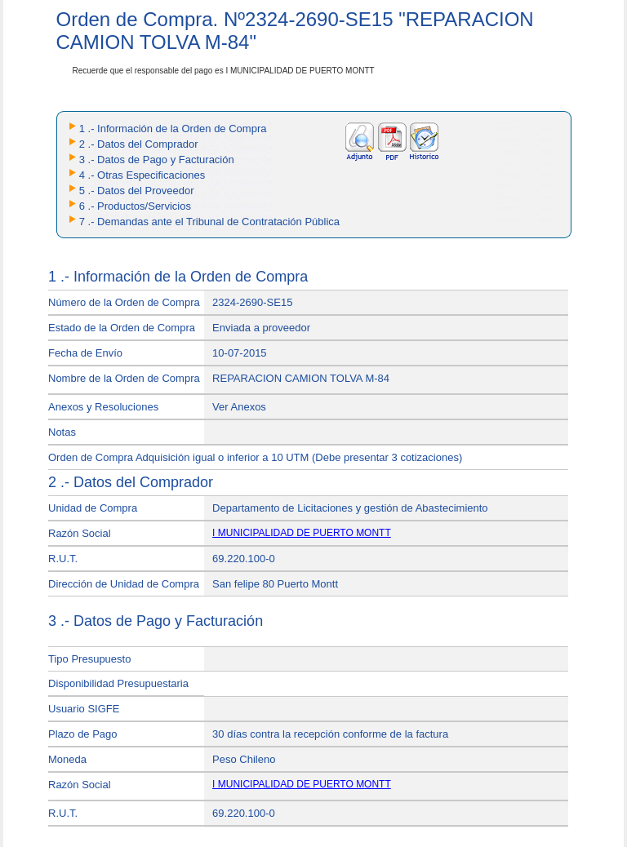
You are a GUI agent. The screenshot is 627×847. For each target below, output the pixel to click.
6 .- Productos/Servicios (135, 206)
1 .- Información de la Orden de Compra (173, 128)
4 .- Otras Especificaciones (142, 175)
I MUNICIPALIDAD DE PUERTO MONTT (301, 533)
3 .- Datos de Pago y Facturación (156, 159)
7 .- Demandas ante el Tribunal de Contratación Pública (209, 221)
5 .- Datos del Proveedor (136, 190)
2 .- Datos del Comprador (138, 144)
